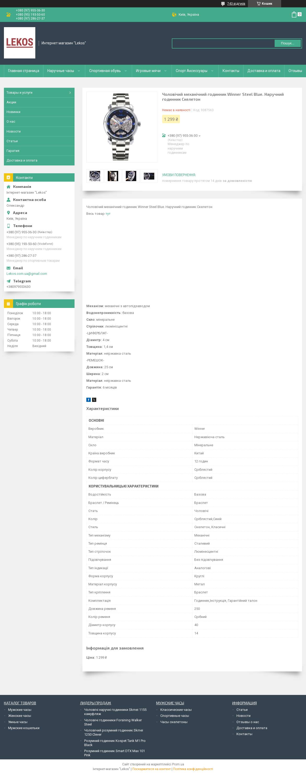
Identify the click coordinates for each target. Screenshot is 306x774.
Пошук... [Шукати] (287, 43)
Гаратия (13, 151)
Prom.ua (178, 764)
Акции (11, 102)
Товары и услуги (19, 92)
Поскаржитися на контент (151, 769)
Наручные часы (60, 71)
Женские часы (19, 716)
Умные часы (17, 722)
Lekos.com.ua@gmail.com (27, 274)
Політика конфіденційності (193, 769)
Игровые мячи (148, 71)
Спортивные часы (174, 716)
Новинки (13, 112)
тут (108, 214)
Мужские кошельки (23, 728)
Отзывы (295, 71)
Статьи (12, 141)
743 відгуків (236, 3)
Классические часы (176, 710)
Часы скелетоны (174, 722)
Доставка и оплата (263, 71)
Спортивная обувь (105, 71)
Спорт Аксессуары (191, 71)
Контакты (231, 71)
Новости (14, 131)
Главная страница (23, 71)
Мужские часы (19, 710)
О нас (11, 121)
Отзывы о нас (247, 722)
